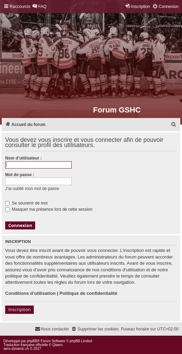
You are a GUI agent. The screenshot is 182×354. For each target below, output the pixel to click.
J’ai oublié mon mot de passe (32, 188)
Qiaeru (57, 345)
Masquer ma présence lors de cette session (48, 209)
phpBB (32, 341)
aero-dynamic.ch (16, 349)
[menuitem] (39, 6)
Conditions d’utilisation (30, 293)
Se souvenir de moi (26, 203)
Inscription (19, 309)
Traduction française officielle (25, 345)
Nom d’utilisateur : (23, 158)
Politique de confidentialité (89, 293)
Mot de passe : (19, 174)
